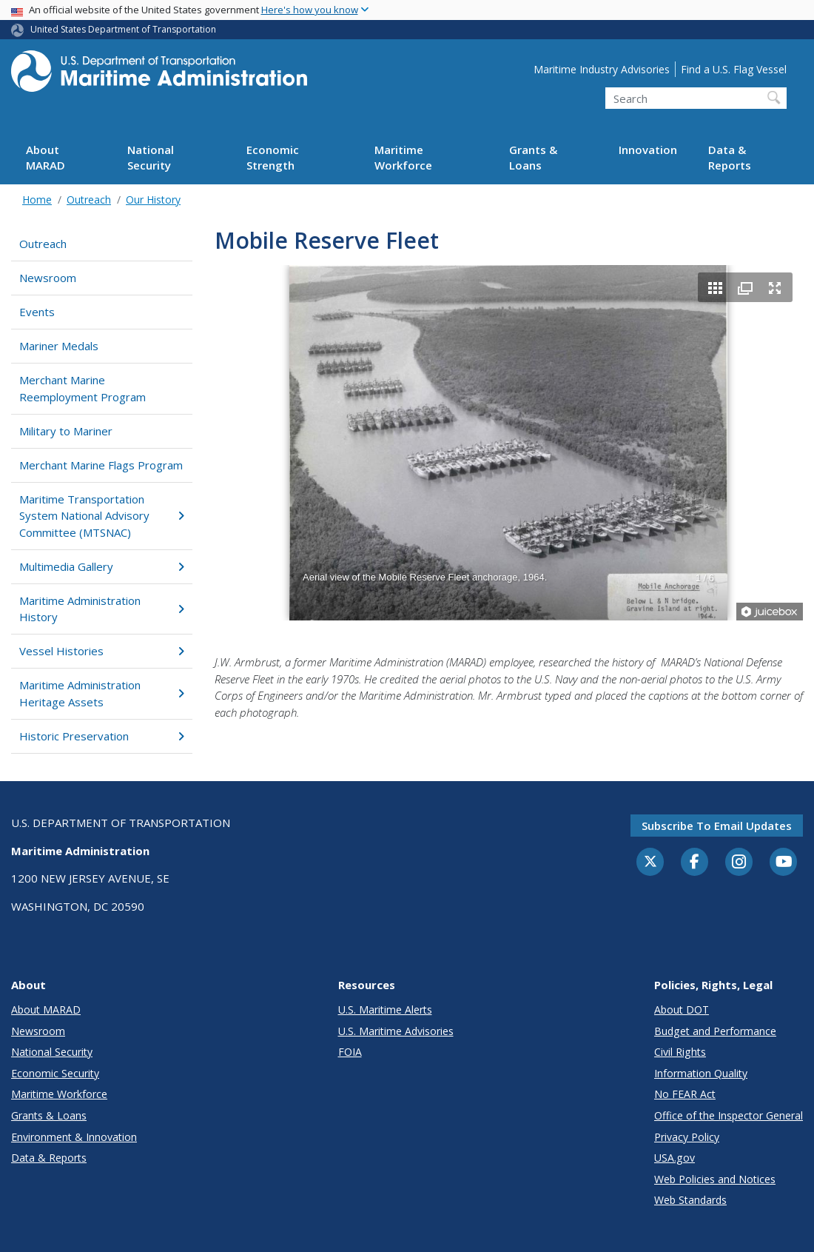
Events (37, 311)
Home (37, 200)
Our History (153, 200)
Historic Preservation (101, 736)
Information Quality (700, 1073)
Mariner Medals (58, 345)
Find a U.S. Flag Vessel (734, 69)
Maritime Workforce (403, 157)
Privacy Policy (686, 1137)
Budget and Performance (715, 1031)
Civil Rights (680, 1052)
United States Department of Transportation (123, 29)
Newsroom (47, 277)
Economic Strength (272, 157)
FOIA (350, 1052)
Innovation (648, 149)
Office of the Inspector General (728, 1115)
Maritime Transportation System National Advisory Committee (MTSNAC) (101, 516)
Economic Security (55, 1073)
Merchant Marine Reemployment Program (82, 388)
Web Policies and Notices (715, 1179)
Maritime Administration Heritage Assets (101, 693)
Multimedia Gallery (101, 566)
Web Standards (690, 1200)
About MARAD (45, 157)
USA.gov (674, 1158)
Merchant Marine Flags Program (101, 465)
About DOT (681, 1009)
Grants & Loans (533, 157)
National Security (150, 157)
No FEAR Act (685, 1094)
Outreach (89, 200)
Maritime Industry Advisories (602, 69)
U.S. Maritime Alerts (385, 1009)
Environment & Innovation (74, 1137)
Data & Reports (729, 157)
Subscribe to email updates (717, 825)
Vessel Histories (101, 650)
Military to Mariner (65, 431)
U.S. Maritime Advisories (396, 1031)
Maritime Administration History (101, 609)
